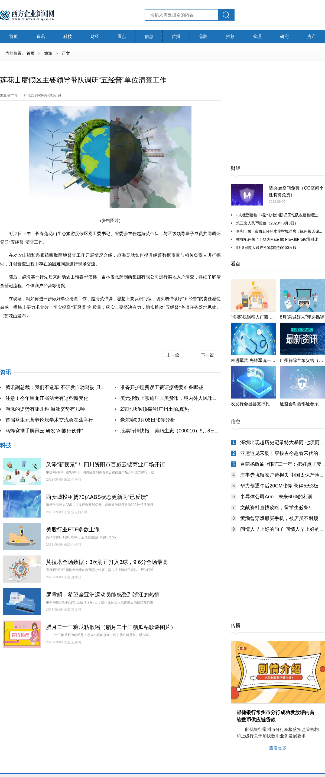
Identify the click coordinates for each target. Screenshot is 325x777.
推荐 (230, 36)
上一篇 (172, 355)
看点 (122, 36)
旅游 (48, 53)
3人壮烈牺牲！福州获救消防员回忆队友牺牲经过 (277, 215)
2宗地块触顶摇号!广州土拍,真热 (154, 409)
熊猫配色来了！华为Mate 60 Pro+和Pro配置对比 (277, 239)
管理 (257, 36)
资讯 (40, 36)
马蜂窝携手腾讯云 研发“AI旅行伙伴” (44, 431)
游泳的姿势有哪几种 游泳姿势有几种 (45, 409)
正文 (66, 53)
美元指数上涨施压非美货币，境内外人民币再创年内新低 (181, 398)
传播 (176, 36)
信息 (149, 36)
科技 (67, 36)
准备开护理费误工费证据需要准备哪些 (161, 387)
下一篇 (207, 355)
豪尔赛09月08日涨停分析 (147, 420)
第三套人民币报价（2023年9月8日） (267, 223)
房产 (311, 36)
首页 (13, 36)
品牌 (203, 36)
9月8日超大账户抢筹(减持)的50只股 (266, 247)
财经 (94, 36)
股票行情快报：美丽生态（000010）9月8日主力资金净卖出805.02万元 (197, 431)
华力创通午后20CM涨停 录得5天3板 (279, 486)
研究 (284, 36)
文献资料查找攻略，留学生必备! (275, 507)
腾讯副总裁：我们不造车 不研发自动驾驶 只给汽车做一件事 (70, 387)
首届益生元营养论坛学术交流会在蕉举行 (49, 420)
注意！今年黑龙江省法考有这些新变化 (46, 398)
